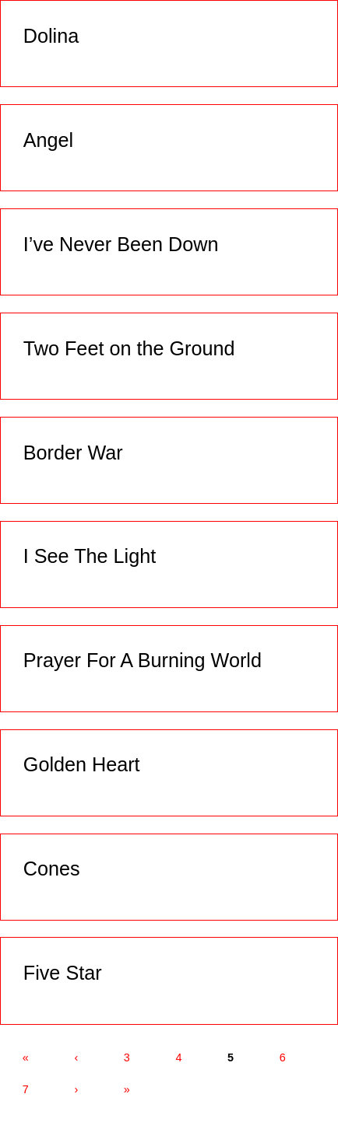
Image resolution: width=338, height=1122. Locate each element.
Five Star (62, 973)
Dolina (51, 36)
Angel (48, 140)
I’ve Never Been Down (121, 244)
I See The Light (89, 556)
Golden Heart (81, 764)
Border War (73, 452)
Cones (51, 868)
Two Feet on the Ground (129, 348)
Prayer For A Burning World (142, 660)
